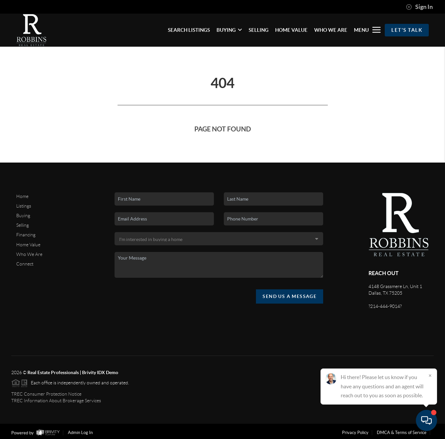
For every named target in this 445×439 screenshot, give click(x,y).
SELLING (259, 30)
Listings (23, 206)
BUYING (229, 30)
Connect (24, 264)
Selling (22, 225)
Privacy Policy (355, 432)
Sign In (419, 7)
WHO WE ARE (330, 30)
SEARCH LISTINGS (189, 30)
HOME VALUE (291, 30)
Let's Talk (406, 30)
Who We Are (29, 254)
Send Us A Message (290, 296)
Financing (25, 234)
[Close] (430, 375)
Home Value (28, 244)
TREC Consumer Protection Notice (46, 394)
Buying (23, 215)
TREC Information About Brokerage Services (56, 400)
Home (22, 196)
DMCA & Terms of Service (401, 432)
